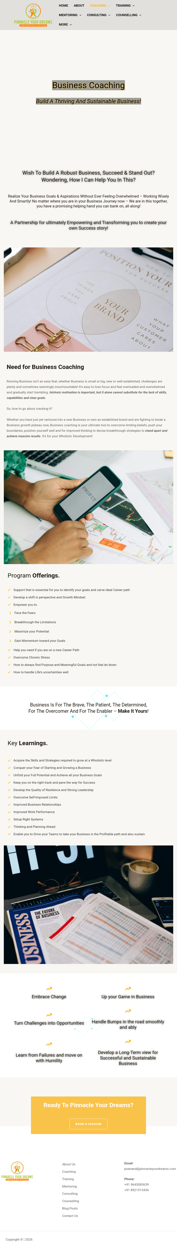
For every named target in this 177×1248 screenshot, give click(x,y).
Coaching (100, 5)
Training (125, 5)
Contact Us (70, 1216)
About (79, 5)
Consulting (98, 15)
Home (63, 5)
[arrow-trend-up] (49, 988)
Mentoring (70, 15)
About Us (68, 1164)
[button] (108, 5)
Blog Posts (70, 1208)
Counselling (128, 15)
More (65, 24)
